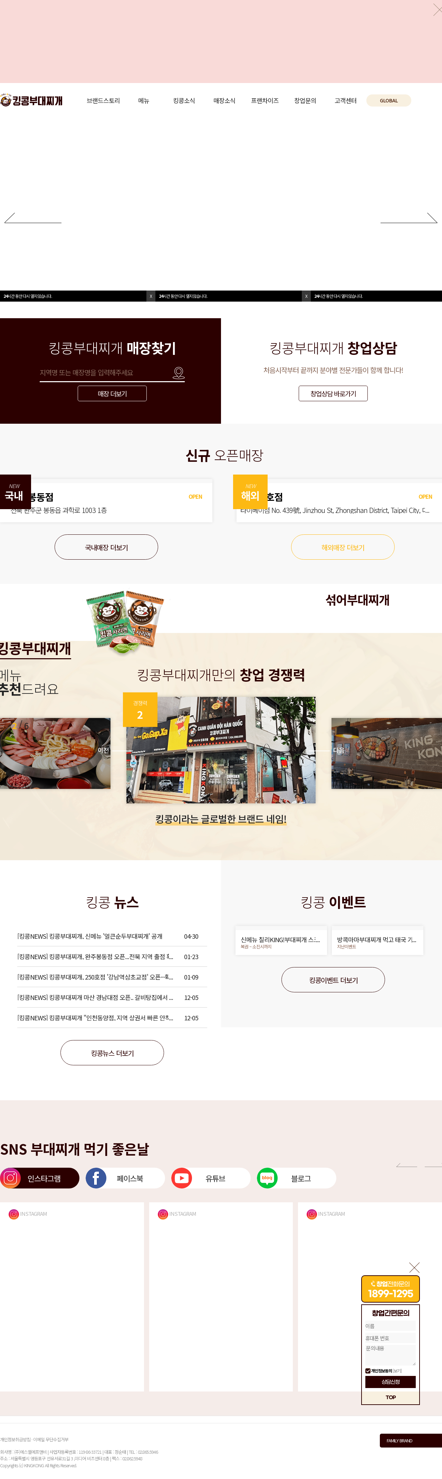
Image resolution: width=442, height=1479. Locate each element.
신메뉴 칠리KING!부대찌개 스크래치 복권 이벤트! (280, 939)
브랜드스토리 (103, 100)
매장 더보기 (112, 393)
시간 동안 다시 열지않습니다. (27, 296)
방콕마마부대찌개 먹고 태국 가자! (375, 939)
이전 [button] (115, 750)
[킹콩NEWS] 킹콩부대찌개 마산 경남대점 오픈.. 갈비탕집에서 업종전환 (96, 997)
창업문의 (305, 100)
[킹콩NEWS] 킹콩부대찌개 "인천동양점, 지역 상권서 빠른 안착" (95, 1017)
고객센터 (346, 100)
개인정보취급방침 (15, 1439)
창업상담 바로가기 (333, 393)
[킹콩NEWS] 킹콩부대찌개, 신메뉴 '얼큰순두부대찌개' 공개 (89, 936)
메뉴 (143, 100)
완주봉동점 (32, 497)
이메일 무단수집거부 (50, 1439)
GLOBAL (389, 100)
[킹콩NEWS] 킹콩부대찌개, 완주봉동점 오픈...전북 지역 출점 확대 (94, 956)
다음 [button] (326, 750)
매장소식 (224, 100)
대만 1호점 (268, 497)
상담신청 (391, 1382)
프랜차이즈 (265, 100)
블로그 (301, 1178)
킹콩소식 (184, 100)
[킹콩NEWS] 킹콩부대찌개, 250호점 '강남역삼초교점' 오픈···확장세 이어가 (93, 977)
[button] (40, 725)
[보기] (397, 1371)
